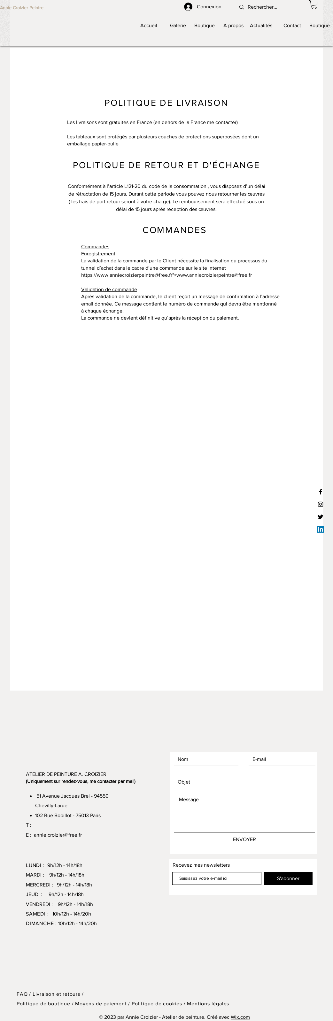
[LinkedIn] (320, 529)
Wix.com (240, 1017)
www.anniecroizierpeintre (126, 275)
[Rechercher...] (265, 7)
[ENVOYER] (244, 839)
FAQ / (25, 994)
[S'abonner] (288, 878)
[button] (314, 4)
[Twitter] (320, 516)
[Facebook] (320, 491)
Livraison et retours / (58, 994)
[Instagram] (320, 504)
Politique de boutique (44, 1003)
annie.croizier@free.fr (58, 835)
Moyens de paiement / (103, 1003)
